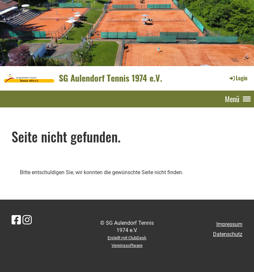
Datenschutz (227, 234)
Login (238, 78)
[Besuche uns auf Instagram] (27, 220)
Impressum (229, 224)
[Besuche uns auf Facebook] (16, 220)
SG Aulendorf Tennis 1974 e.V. (110, 78)
